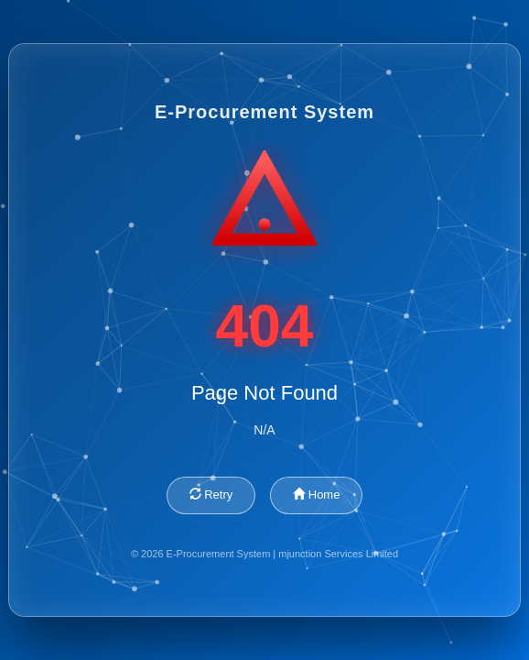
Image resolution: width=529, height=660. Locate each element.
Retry (211, 494)
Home (316, 494)
